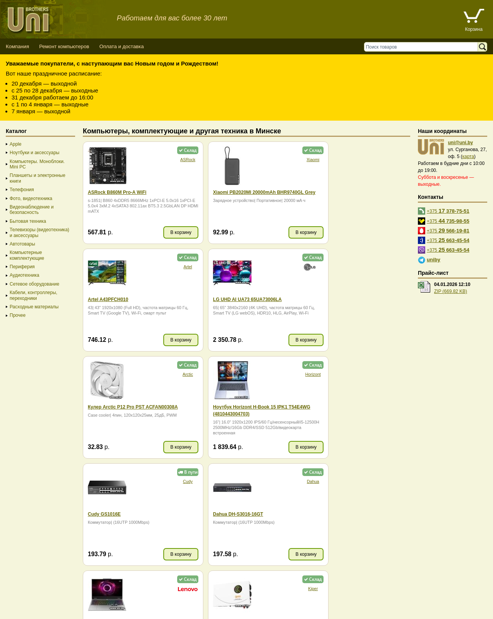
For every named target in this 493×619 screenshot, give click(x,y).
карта (468, 156)
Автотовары (22, 244)
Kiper (173, 481)
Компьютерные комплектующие (27, 255)
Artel (394, 159)
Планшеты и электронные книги (37, 178)
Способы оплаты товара (61, 597)
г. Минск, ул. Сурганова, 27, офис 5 (286, 604)
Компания (17, 46)
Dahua (284, 374)
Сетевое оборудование (34, 284)
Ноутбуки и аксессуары (34, 152)
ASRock (173, 159)
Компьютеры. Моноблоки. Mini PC (37, 164)
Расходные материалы (34, 307)
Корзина (474, 29)
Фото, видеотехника (31, 198)
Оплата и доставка (121, 46)
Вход (43, 611)
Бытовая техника (28, 221)
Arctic (284, 266)
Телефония (22, 189)
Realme (394, 481)
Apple (16, 144)
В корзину (166, 232)
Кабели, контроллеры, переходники (33, 295)
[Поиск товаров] (422, 47)
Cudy (173, 374)
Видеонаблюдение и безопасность (32, 209)
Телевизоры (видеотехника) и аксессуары (39, 232)
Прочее (17, 315)
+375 (448, 210)
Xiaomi (284, 159)
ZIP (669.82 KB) (450, 291)
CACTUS (283, 481)
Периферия (22, 266)
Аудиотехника (24, 275)
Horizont (394, 266)
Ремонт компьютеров (64, 46)
